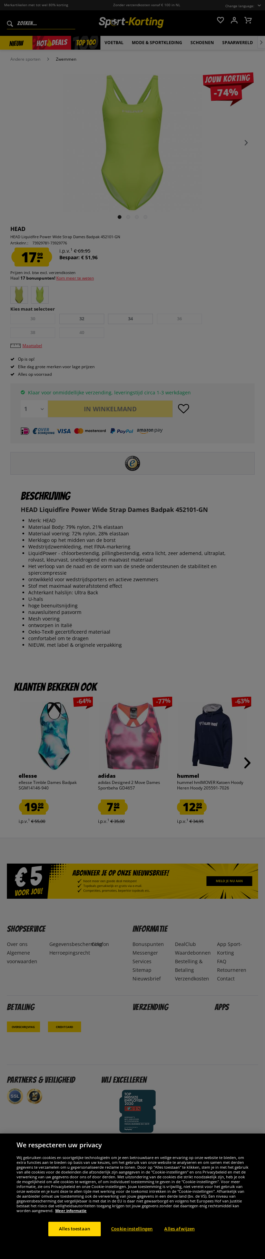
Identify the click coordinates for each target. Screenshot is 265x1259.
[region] (132, 1196)
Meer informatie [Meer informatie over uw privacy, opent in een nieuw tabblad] (71, 1210)
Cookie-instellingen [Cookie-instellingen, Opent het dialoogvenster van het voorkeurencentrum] (132, 1229)
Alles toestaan (74, 1229)
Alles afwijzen (179, 1229)
